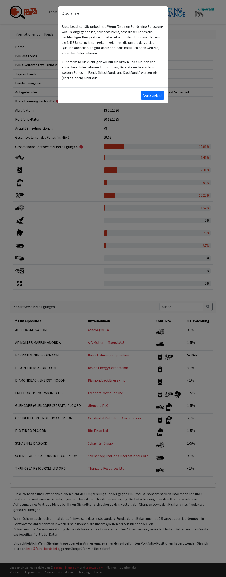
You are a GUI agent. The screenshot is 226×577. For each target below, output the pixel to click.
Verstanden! (152, 95)
